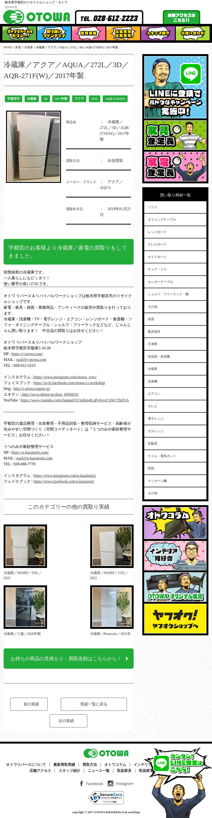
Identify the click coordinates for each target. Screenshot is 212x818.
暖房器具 (154, 331)
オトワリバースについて (26, 765)
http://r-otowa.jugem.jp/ (32, 389)
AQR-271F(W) (115, 98)
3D (46, 98)
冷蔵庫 (31, 98)
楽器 (151, 319)
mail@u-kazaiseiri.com (34, 458)
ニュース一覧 (98, 771)
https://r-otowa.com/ (27, 354)
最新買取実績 (64, 765)
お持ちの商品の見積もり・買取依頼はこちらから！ (66, 658)
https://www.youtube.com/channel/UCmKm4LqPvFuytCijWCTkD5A (75, 400)
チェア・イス (157, 269)
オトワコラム (115, 765)
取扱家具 (124, 771)
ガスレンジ (156, 431)
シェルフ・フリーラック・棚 (168, 294)
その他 (152, 307)
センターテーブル (160, 282)
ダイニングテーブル (162, 219)
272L (94, 98)
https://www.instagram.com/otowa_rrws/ (64, 377)
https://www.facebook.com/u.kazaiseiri (64, 481)
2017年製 (61, 98)
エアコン (154, 393)
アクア (79, 98)
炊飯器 (152, 443)
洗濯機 (152, 381)
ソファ (152, 207)
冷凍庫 (152, 344)
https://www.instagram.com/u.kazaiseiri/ (65, 476)
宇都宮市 (13, 98)
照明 (151, 468)
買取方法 (89, 765)
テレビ (152, 406)
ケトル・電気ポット (162, 456)
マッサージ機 (157, 481)
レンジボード (157, 232)
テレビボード (157, 244)
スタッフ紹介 (69, 771)
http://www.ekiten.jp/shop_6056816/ (50, 394)
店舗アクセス (40, 771)
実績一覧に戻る (93, 704)
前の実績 (31, 704)
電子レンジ (156, 418)
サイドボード (157, 257)
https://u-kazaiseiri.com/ (30, 452)
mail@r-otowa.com (31, 360)
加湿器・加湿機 (159, 356)
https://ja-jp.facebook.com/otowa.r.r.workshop (69, 383)
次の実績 (66, 721)
